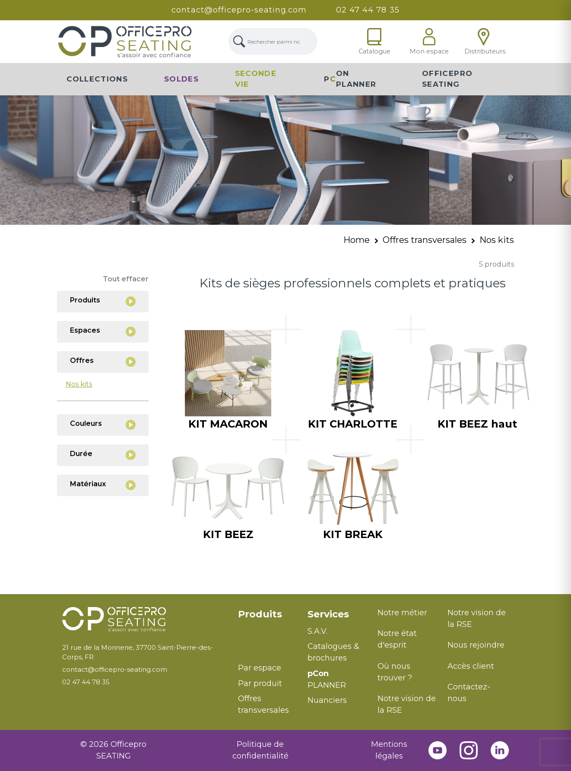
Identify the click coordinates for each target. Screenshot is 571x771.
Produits (103, 301)
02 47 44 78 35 (368, 10)
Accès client (470, 666)
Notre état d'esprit (397, 639)
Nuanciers (327, 700)
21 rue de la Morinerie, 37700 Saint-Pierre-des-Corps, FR (137, 652)
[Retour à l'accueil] (143, 619)
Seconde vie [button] (256, 79)
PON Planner (350, 79)
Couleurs (103, 424)
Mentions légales (389, 750)
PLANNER (327, 679)
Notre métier (402, 612)
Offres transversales (424, 240)
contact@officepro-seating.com (239, 10)
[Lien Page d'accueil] (125, 41)
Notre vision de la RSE (406, 704)
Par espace (259, 668)
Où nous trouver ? (394, 672)
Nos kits (496, 240)
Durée (103, 455)
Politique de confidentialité (260, 750)
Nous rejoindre (475, 645)
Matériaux (103, 485)
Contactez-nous (468, 692)
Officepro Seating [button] (447, 79)
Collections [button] (97, 79)
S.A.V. (317, 631)
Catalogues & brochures (333, 652)
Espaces (103, 331)
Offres (103, 361)
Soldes (181, 79)
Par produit (260, 683)
